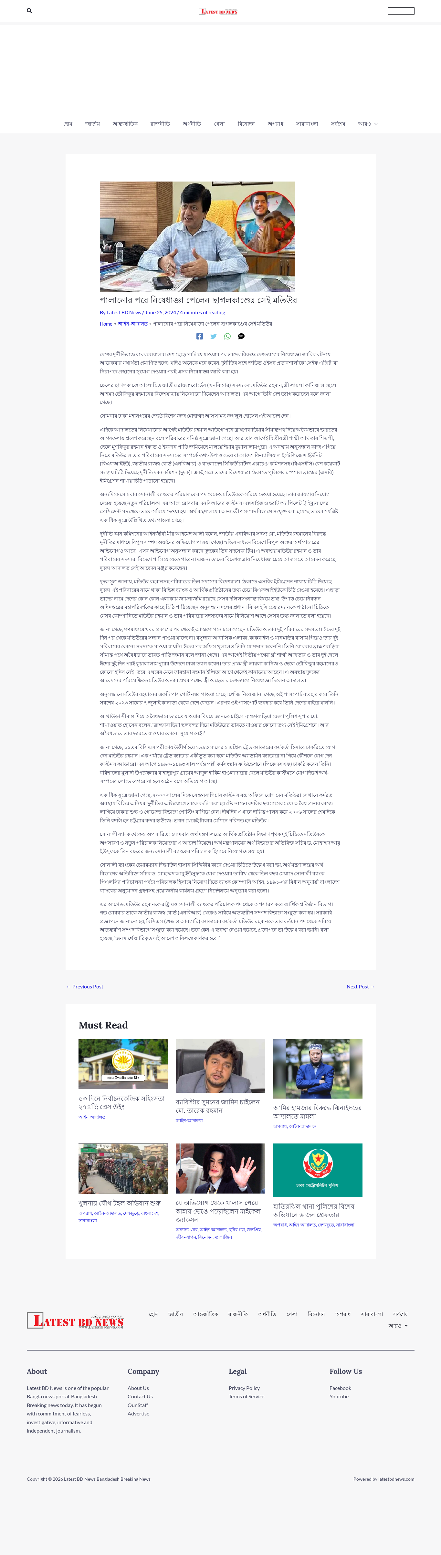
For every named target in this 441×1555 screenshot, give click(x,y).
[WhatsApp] (227, 335)
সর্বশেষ (401, 1317)
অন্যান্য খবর (187, 1229)
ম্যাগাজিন (223, 1236)
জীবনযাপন (186, 1236)
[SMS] (241, 335)
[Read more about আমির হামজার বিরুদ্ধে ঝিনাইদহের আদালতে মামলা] (318, 1068)
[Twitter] (213, 335)
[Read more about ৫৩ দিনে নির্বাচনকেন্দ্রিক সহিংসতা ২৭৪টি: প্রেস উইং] (123, 1063)
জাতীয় (175, 1317)
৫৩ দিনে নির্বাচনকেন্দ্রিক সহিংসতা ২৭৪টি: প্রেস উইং (122, 1102)
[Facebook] (199, 335)
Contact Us (140, 1396)
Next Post (361, 986)
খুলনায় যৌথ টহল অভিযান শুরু (120, 1203)
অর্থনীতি (267, 1317)
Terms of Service (246, 1396)
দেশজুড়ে (131, 1213)
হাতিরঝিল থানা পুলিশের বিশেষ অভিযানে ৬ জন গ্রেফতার (313, 1210)
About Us (138, 1387)
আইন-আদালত (92, 1116)
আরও (398, 1322)
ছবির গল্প (237, 1229)
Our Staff (138, 1405)
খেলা (292, 1317)
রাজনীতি (238, 1317)
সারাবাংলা (88, 1220)
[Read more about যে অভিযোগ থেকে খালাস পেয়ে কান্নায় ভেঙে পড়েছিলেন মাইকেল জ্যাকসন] (220, 1167)
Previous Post (84, 986)
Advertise (138, 1413)
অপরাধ (280, 1126)
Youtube (339, 1396)
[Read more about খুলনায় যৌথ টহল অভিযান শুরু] (123, 1167)
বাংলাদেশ (149, 1213)
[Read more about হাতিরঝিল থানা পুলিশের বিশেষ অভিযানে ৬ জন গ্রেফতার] (318, 1169)
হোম (153, 1317)
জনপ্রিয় (254, 1229)
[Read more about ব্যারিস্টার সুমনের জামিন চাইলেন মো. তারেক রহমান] (220, 1065)
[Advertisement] (221, 70)
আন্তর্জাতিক (205, 1317)
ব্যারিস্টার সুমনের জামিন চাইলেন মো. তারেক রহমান (218, 1106)
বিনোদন (205, 1236)
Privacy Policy (244, 1387)
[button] (30, 11)
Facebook (340, 1387)
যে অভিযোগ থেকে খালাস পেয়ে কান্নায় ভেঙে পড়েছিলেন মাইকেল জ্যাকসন (218, 1210)
